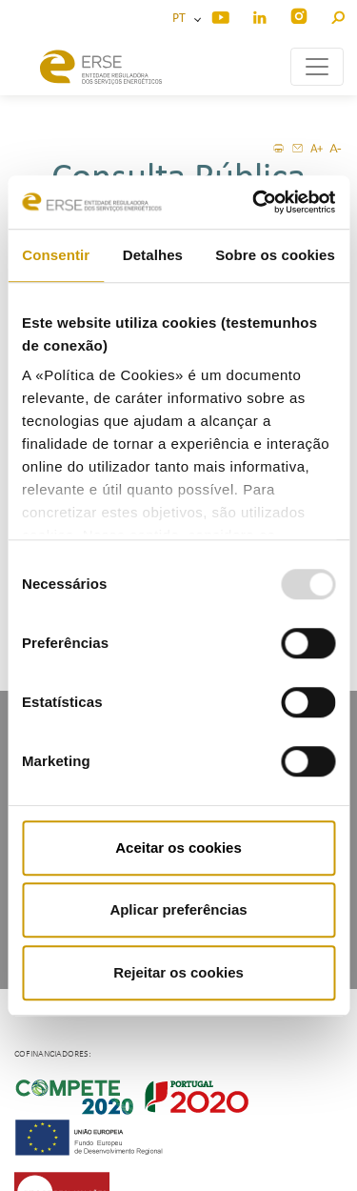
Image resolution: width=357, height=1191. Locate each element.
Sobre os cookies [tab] (275, 255)
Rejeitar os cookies (178, 972)
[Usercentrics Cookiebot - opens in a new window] (254, 202)
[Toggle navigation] (317, 67)
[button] (337, 15)
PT (181, 18)
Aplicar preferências (178, 909)
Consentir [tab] (55, 255)
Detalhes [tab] (153, 255)
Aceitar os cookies (178, 847)
